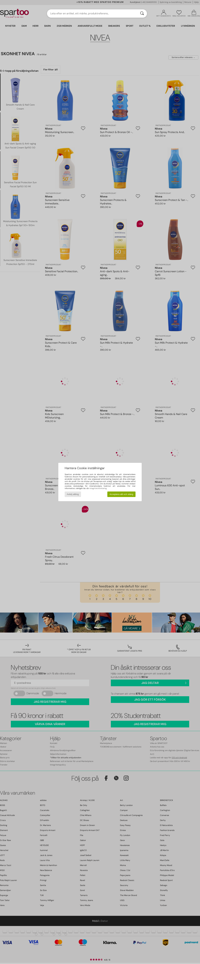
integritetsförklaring (98, 488)
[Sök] (142, 13)
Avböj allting (73, 494)
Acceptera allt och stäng (121, 494)
